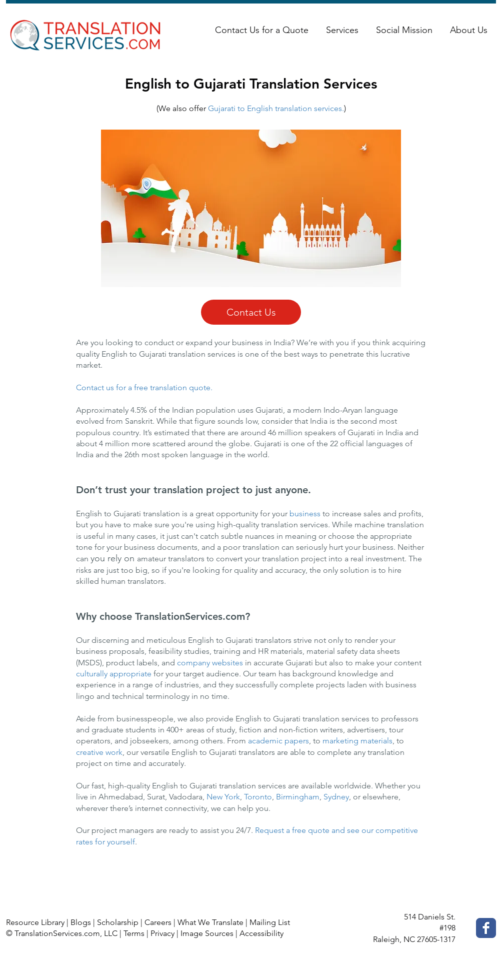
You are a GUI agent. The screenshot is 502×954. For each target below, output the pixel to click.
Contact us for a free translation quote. (144, 387)
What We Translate (211, 922)
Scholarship (117, 922)
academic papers (278, 740)
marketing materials (357, 740)
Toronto (258, 796)
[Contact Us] (251, 312)
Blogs (80, 922)
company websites (210, 662)
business (306, 513)
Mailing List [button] (270, 922)
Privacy (162, 933)
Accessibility (262, 933)
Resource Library (35, 922)
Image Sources (207, 933)
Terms (134, 933)
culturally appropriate (114, 673)
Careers (158, 922)
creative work (99, 752)
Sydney (336, 796)
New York (223, 796)
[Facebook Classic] (486, 928)
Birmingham (298, 796)
